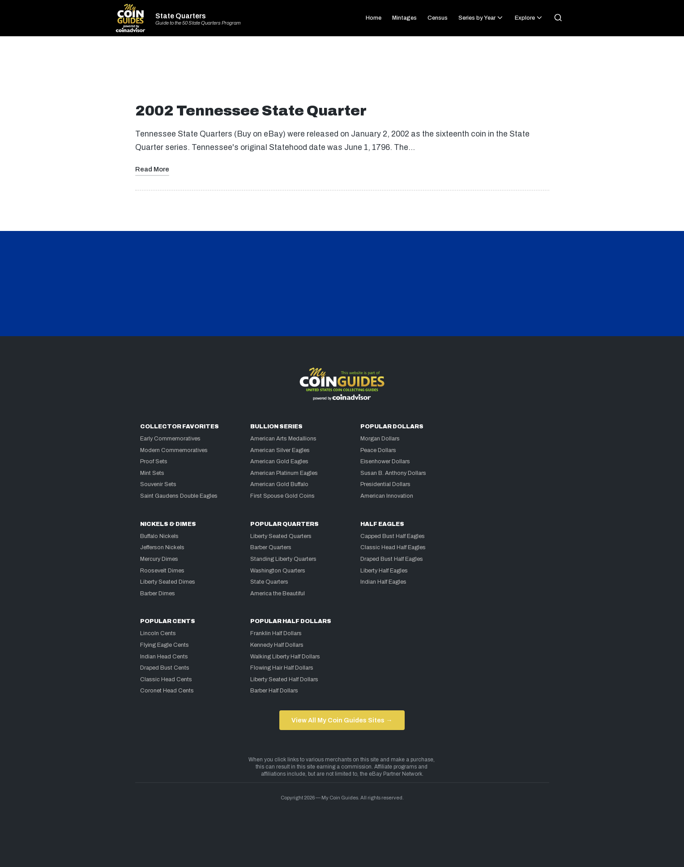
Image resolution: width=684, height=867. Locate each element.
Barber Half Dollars (274, 691)
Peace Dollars (378, 450)
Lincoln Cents (158, 633)
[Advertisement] (342, 73)
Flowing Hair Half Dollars (281, 668)
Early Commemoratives (170, 439)
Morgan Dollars (380, 439)
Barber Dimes (157, 593)
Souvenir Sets (158, 484)
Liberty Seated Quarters (281, 536)
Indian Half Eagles (383, 582)
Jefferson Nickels (162, 547)
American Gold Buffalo (279, 484)
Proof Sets (153, 461)
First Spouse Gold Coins (282, 496)
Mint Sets (152, 473)
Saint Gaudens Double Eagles (179, 496)
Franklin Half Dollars (276, 633)
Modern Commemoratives (174, 450)
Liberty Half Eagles (384, 571)
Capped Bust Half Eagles (392, 536)
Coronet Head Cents (167, 691)
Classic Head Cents (166, 679)
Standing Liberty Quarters (283, 559)
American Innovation (386, 496)
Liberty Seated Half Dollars (284, 679)
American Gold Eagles (279, 461)
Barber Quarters (270, 547)
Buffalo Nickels (159, 536)
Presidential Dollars (385, 484)
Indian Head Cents (164, 656)
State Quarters (180, 16)
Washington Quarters (277, 571)
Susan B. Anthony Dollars (393, 473)
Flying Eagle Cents (164, 645)
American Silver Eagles (280, 450)
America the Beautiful (277, 593)
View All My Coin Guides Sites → (341, 720)
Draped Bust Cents (164, 668)
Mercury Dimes (159, 559)
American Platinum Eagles (284, 473)
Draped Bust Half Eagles (391, 559)
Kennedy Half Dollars (277, 645)
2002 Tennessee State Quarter (251, 111)
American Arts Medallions (283, 439)
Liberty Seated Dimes (167, 582)
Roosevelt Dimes (162, 571)
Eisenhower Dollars (385, 461)
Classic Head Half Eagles (393, 547)
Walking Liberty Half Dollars (285, 656)
